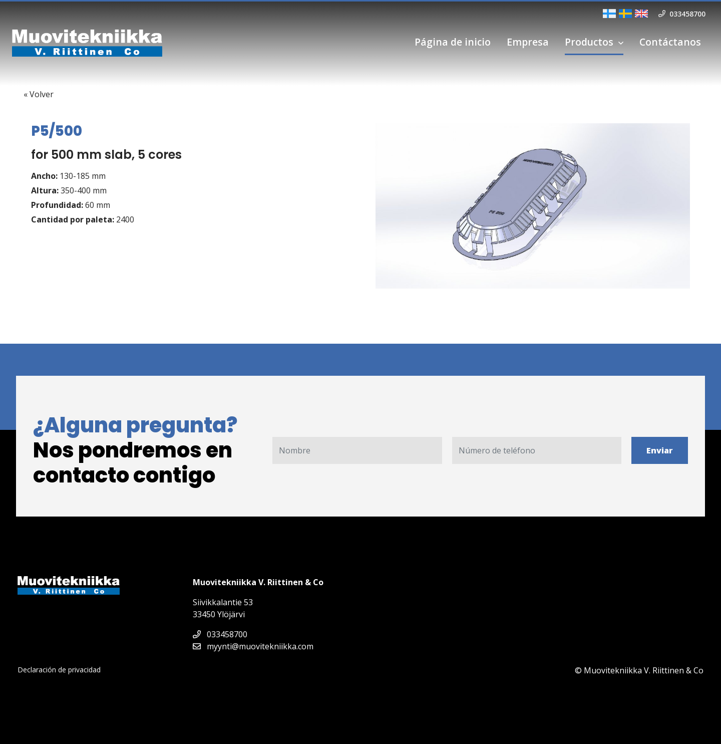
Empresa (528, 42)
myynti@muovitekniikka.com (253, 646)
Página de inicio (453, 42)
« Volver (39, 94)
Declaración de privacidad (59, 669)
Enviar (659, 450)
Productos (589, 42)
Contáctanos (670, 42)
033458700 (220, 634)
